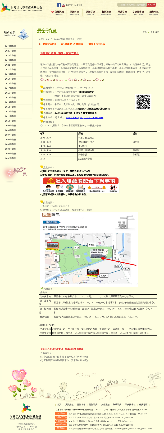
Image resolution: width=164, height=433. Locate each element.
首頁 (123, 4)
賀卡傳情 (141, 4)
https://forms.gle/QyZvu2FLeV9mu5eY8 (85, 117)
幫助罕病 (117, 404)
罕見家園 (131, 4)
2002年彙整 (10, 158)
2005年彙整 (10, 144)
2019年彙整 (10, 79)
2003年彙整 (10, 153)
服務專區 (143, 404)
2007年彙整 (10, 135)
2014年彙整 (10, 102)
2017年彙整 (10, 88)
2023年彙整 (10, 60)
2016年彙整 (10, 93)
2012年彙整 (10, 111)
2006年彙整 (10, 139)
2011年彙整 (10, 116)
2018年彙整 (10, 83)
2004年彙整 (10, 149)
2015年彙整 (10, 97)
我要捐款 (69, 404)
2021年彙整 (10, 69)
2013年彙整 (10, 107)
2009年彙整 (10, 125)
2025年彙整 (10, 51)
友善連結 (105, 404)
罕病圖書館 (130, 404)
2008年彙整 (10, 130)
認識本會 (81, 404)
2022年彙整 (10, 65)
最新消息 (154, 32)
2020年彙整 (10, 74)
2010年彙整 (10, 121)
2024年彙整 (10, 55)
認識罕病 (93, 404)
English (151, 4)
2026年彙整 (10, 46)
